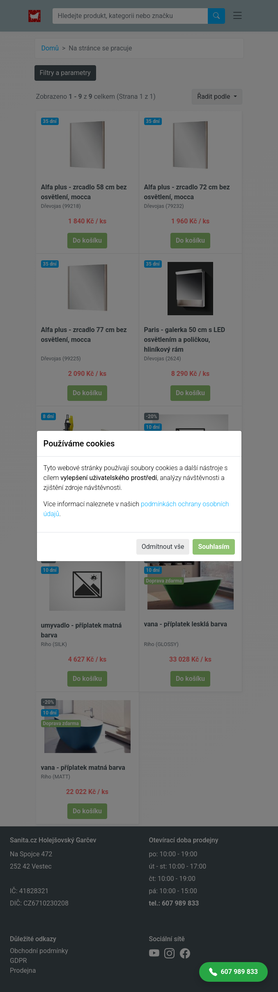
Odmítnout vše (163, 547)
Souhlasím (213, 547)
